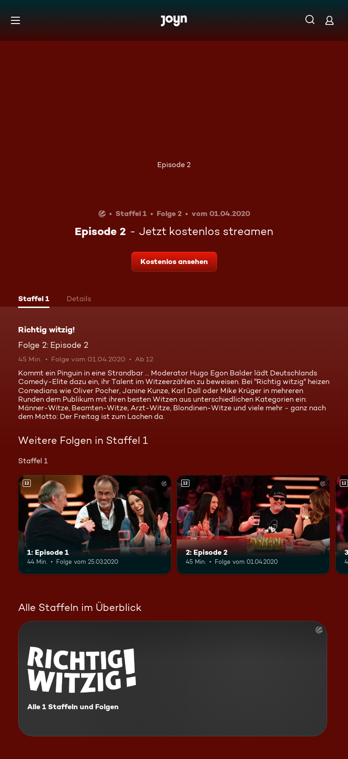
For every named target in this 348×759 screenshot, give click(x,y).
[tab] (33, 300)
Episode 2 (174, 164)
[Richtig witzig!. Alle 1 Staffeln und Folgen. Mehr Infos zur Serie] (172, 678)
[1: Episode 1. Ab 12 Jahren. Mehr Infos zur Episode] (94, 525)
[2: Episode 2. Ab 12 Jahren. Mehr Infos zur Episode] (253, 525)
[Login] (329, 20)
